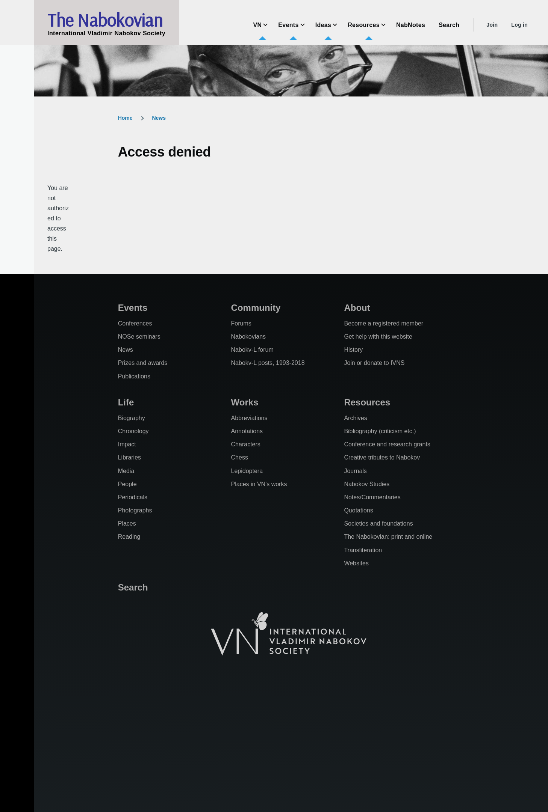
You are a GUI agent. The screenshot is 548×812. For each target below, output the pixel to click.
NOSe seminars (139, 336)
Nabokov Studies (366, 484)
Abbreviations (249, 418)
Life (126, 402)
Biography (131, 418)
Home (125, 118)
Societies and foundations (378, 523)
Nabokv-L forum (252, 349)
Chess (239, 457)
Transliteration (363, 550)
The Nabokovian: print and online (388, 536)
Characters (245, 444)
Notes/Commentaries (372, 497)
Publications (134, 376)
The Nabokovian (104, 20)
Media (126, 471)
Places (127, 523)
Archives (355, 418)
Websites (356, 563)
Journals (355, 471)
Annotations (247, 431)
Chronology (133, 431)
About (357, 308)
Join (492, 25)
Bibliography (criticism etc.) (380, 431)
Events (133, 308)
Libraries (129, 457)
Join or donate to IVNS (374, 363)
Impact (127, 444)
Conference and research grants (387, 444)
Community (256, 308)
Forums (241, 323)
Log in (519, 25)
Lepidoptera (247, 471)
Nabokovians (248, 336)
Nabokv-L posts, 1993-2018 (268, 363)
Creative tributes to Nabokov (382, 457)
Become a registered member (383, 323)
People (127, 484)
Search (133, 587)
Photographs (135, 510)
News (159, 118)
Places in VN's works (259, 484)
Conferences (135, 323)
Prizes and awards (143, 363)
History (353, 349)
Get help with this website (378, 336)
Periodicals (132, 497)
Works (245, 402)
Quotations (358, 510)
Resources (367, 402)
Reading (129, 536)
